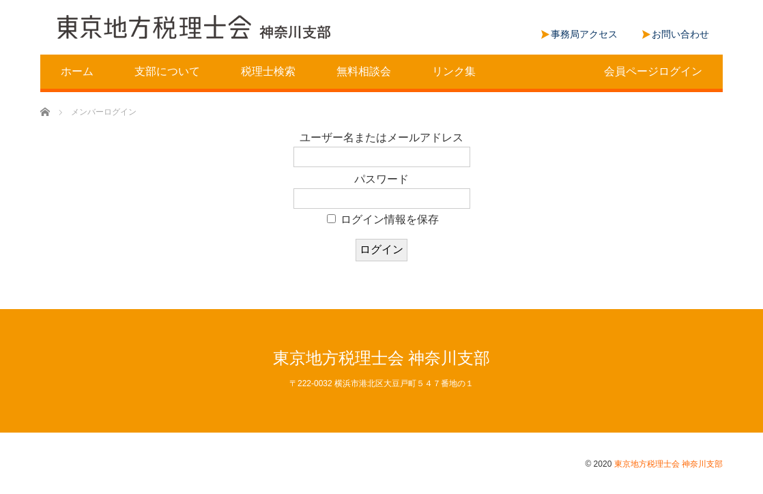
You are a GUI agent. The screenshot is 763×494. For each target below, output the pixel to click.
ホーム (77, 71)
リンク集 (454, 71)
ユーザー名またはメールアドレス (381, 137)
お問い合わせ (680, 34)
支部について (167, 71)
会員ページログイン (653, 71)
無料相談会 (363, 71)
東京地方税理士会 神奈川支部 (382, 358)
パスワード (381, 179)
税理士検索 (268, 71)
